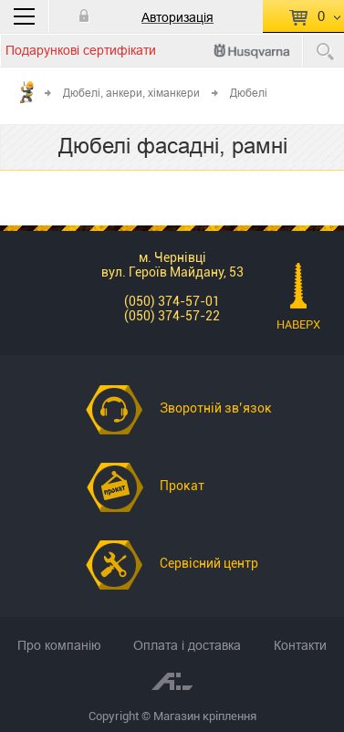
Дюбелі (248, 92)
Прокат (182, 485)
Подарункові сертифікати (80, 50)
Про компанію (59, 645)
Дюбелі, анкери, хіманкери (131, 92)
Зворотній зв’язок (216, 408)
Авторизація (177, 17)
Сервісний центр (209, 563)
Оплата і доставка (187, 645)
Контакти (300, 645)
